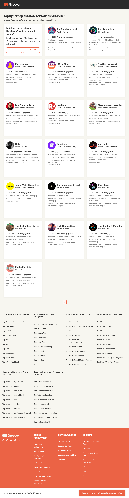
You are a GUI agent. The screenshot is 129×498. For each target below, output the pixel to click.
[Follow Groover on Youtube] (11, 440)
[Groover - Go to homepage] (18, 435)
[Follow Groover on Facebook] (7, 440)
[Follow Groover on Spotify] (15, 440)
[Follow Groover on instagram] (3, 440)
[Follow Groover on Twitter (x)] (19, 440)
